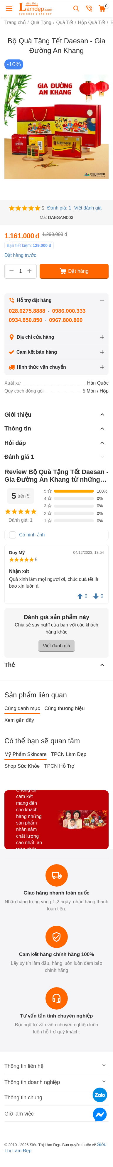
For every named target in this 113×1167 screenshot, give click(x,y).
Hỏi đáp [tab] (55, 442)
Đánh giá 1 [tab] (55, 456)
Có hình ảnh (32, 534)
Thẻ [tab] (55, 664)
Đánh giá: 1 (59, 207)
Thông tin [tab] (55, 428)
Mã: (43, 217)
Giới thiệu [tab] (55, 414)
